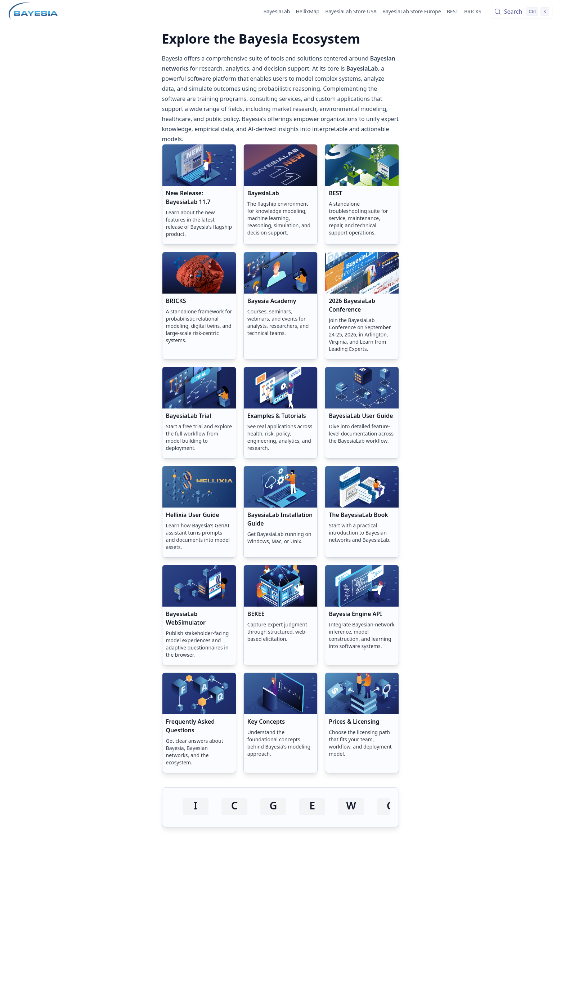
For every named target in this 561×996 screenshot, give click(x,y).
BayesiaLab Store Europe (411, 11)
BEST (452, 11)
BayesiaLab (277, 11)
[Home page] (33, 12)
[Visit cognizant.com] (390, 806)
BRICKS (472, 11)
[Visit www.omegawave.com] (351, 806)
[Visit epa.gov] (312, 806)
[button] (199, 194)
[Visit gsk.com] (273, 806)
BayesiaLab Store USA (351, 11)
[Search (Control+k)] (521, 11)
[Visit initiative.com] (195, 806)
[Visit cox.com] (234, 806)
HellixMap (307, 11)
